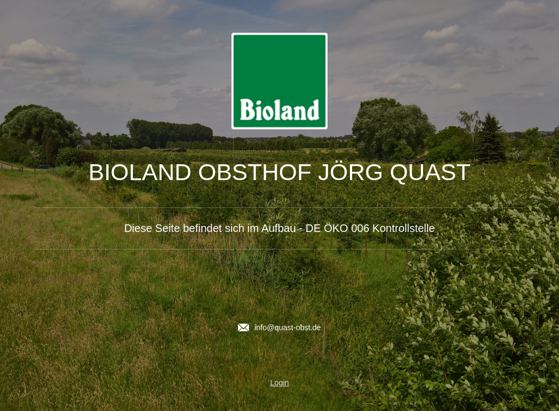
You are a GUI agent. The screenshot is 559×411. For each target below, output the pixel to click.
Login (279, 382)
